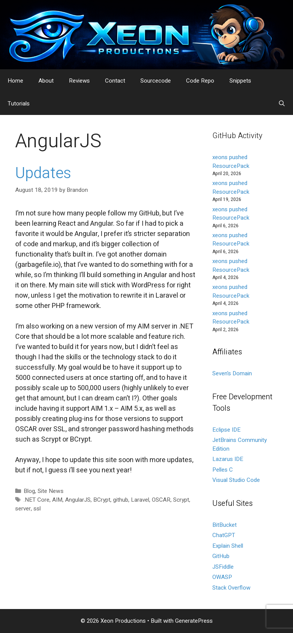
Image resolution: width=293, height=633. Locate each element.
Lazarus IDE (227, 459)
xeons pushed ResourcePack (230, 161)
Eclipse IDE (226, 430)
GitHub (220, 556)
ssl (37, 508)
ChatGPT (223, 535)
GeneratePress (194, 621)
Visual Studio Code (236, 480)
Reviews (79, 81)
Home (15, 81)
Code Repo (200, 81)
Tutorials (19, 103)
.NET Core (36, 500)
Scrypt (181, 500)
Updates (43, 173)
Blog (29, 491)
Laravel (140, 500)
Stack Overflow (231, 588)
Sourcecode (155, 81)
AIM (57, 500)
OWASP (222, 577)
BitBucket (224, 525)
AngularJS (78, 500)
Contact (115, 81)
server (23, 508)
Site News (51, 491)
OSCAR (161, 500)
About (46, 81)
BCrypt (101, 500)
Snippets (240, 81)
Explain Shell (227, 546)
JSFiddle (223, 567)
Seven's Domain (232, 373)
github (120, 500)
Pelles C (222, 470)
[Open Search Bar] (282, 103)
